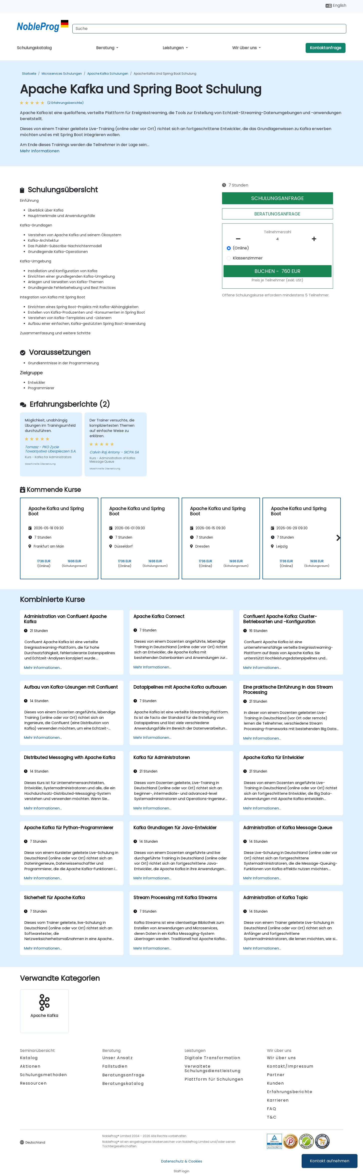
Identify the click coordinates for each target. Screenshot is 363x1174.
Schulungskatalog (34, 48)
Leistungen (174, 48)
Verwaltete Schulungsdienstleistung (213, 1068)
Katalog (29, 1058)
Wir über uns (245, 48)
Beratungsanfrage (123, 1075)
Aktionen (30, 1066)
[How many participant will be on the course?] (277, 239)
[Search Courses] (209, 28)
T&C (272, 1117)
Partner (276, 1075)
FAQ (271, 1109)
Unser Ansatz (117, 1058)
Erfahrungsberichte (290, 1092)
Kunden (275, 1083)
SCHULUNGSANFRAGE (277, 198)
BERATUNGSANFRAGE (277, 214)
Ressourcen (33, 1083)
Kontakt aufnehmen (329, 1161)
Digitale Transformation (213, 1058)
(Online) (241, 248)
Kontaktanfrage (325, 48)
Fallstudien (115, 1066)
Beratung (105, 48)
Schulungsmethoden (43, 1075)
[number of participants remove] (239, 239)
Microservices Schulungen (62, 73)
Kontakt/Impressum (290, 1066)
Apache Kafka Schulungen (107, 73)
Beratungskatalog (123, 1083)
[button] (337, 538)
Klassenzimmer (248, 258)
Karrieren (278, 1100)
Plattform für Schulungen (214, 1079)
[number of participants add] (316, 239)
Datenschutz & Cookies (181, 1161)
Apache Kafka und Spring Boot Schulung (165, 73)
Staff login (181, 1171)
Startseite (29, 73)
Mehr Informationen (39, 151)
